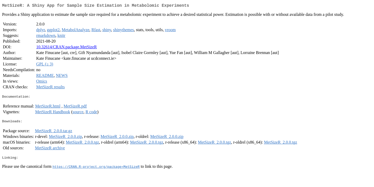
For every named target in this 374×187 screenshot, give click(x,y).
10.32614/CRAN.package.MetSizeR (66, 48)
